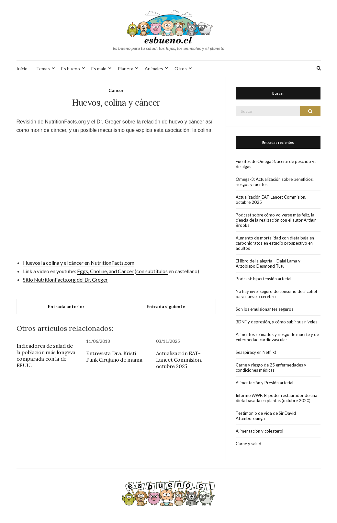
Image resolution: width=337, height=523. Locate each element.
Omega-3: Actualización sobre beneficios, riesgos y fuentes (275, 182)
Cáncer (116, 90)
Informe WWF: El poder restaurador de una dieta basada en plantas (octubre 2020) (276, 398)
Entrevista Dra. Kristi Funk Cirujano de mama (114, 356)
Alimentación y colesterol (259, 431)
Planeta (125, 68)
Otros (180, 68)
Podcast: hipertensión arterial (263, 278)
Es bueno (70, 68)
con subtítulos (152, 271)
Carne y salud (248, 443)
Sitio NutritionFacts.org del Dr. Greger (65, 279)
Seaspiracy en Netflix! (256, 352)
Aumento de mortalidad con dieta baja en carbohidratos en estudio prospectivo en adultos (275, 243)
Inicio (22, 68)
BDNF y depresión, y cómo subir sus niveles (276, 321)
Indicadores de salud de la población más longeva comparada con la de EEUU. (46, 355)
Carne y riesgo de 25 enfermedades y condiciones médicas (271, 367)
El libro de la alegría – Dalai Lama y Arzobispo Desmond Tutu (268, 263)
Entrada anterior (66, 306)
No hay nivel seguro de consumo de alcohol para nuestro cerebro (276, 294)
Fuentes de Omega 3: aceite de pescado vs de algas (276, 164)
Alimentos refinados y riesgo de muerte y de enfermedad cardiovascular (277, 337)
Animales (154, 68)
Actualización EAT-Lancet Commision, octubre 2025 (179, 359)
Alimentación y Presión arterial (264, 382)
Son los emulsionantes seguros (264, 309)
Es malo (99, 68)
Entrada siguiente (166, 306)
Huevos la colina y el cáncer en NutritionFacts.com (78, 263)
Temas (43, 68)
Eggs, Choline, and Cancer (105, 271)
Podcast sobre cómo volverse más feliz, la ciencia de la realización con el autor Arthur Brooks (276, 220)
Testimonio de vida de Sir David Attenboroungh (266, 416)
